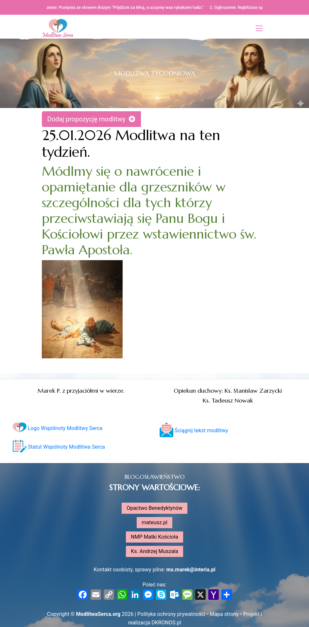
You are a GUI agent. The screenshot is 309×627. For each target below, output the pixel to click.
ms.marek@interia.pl (190, 569)
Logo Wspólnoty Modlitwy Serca (57, 428)
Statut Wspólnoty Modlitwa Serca (59, 447)
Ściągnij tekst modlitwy (194, 430)
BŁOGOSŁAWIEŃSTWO (155, 476)
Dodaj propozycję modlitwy (91, 119)
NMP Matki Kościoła (154, 537)
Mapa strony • (226, 614)
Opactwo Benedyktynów (154, 508)
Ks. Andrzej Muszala (154, 551)
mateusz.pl (154, 522)
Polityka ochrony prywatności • (173, 614)
